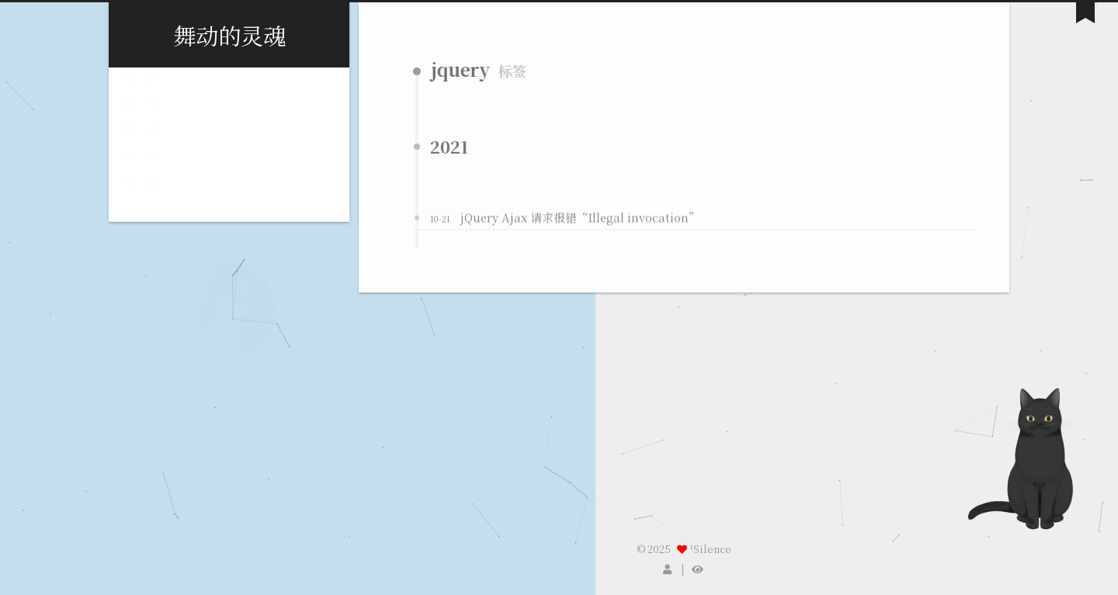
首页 (142, 90)
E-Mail (229, 462)
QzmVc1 (249, 509)
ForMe (205, 509)
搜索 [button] (142, 195)
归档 (142, 169)
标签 (142, 116)
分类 (142, 143)
